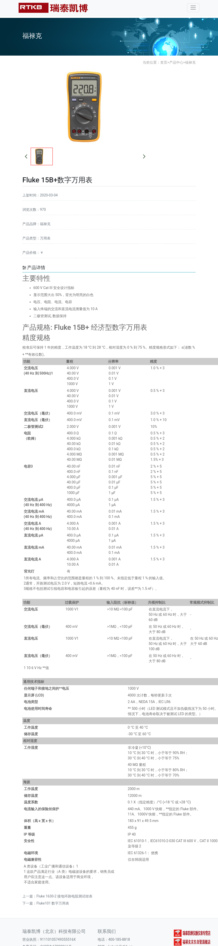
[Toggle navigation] (193, 7)
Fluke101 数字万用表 (52, 903)
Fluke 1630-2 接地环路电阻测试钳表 (64, 896)
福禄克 (190, 62)
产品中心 (176, 62)
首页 (163, 62)
